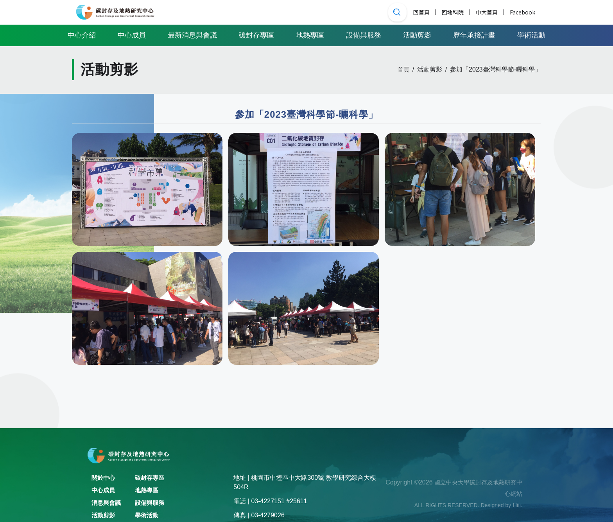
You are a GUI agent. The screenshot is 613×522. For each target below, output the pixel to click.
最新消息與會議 (192, 34)
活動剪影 (417, 34)
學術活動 (531, 34)
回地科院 (453, 11)
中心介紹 (82, 34)
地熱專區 (310, 34)
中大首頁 (487, 11)
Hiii (516, 505)
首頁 (403, 69)
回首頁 (421, 11)
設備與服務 (363, 34)
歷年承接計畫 (474, 34)
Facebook (522, 11)
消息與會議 (107, 502)
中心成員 (132, 34)
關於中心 (104, 477)
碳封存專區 (256, 34)
